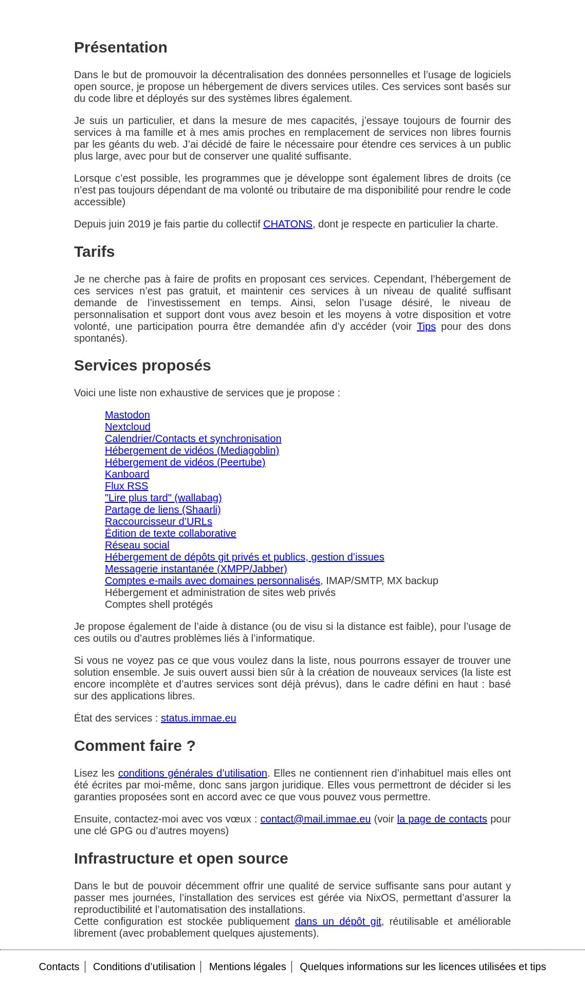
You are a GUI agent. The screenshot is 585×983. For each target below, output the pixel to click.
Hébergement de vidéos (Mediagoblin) (192, 450)
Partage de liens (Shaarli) (163, 509)
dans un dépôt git (338, 921)
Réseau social (137, 545)
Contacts (59, 966)
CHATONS (288, 224)
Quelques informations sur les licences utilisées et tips (423, 966)
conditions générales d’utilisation (192, 773)
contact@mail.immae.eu (316, 818)
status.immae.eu (198, 718)
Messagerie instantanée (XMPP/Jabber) (196, 568)
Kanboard (127, 474)
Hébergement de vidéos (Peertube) (185, 462)
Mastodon (127, 414)
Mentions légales (247, 966)
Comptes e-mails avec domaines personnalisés (212, 580)
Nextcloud (128, 426)
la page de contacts (442, 818)
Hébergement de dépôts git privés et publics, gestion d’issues (245, 557)
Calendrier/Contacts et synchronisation (193, 438)
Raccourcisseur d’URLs (158, 521)
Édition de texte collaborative (170, 533)
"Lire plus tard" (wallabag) (163, 497)
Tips (426, 326)
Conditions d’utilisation (144, 966)
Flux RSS (126, 486)
